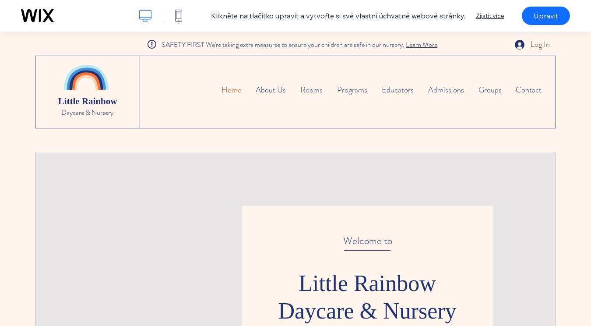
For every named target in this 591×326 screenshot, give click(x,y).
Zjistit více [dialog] (490, 16)
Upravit (546, 15)
